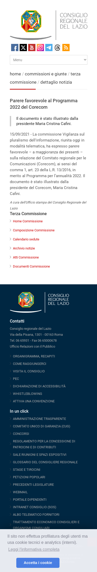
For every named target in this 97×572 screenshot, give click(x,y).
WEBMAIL (20, 492)
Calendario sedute (26, 239)
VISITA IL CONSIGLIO (29, 371)
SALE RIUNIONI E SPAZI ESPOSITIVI (39, 455)
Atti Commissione (26, 257)
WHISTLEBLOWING (27, 394)
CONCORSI (21, 434)
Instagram (40, 47)
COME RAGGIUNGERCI (29, 364)
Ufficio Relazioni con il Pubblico (32, 346)
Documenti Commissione (31, 266)
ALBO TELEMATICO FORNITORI (36, 514)
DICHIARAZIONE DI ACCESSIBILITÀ (39, 386)
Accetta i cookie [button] (38, 563)
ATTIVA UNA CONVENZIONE (34, 401)
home (15, 73)
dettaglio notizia (56, 82)
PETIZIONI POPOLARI (29, 477)
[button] (11, 563)
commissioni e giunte (46, 73)
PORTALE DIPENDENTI (30, 500)
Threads (57, 47)
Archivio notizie (24, 248)
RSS (66, 47)
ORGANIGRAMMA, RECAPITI (34, 356)
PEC (16, 379)
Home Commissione (28, 221)
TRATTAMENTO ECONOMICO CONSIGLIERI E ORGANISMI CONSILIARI (46, 525)
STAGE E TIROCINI (26, 470)
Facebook (14, 47)
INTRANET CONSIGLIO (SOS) (34, 507)
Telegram (49, 47)
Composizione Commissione (34, 230)
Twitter (23, 47)
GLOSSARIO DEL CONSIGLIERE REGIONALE (45, 462)
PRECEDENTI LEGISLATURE (33, 485)
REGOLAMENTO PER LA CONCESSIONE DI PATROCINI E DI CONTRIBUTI (44, 444)
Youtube (31, 47)
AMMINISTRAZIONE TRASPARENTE (39, 419)
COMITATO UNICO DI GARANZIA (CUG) (41, 426)
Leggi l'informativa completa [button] (33, 549)
